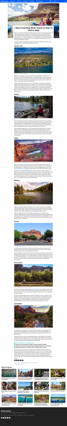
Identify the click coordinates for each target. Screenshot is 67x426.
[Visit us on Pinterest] (7, 418)
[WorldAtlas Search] (65, 1)
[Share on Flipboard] (15, 360)
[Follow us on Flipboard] (1, 418)
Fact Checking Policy (19, 415)
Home (2, 415)
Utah (15, 32)
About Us (14, 415)
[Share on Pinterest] (20, 360)
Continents (12, 1)
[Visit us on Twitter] (5, 418)
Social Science (39, 1)
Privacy (8, 415)
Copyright (11, 415)
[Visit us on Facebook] (3, 418)
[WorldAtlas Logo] (5, 1)
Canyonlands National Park (26, 170)
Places (9, 367)
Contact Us (5, 415)
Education (32, 1)
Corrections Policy (26, 415)
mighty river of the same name (35, 289)
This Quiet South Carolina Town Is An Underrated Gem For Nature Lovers (41, 379)
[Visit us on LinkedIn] (9, 418)
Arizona (31, 248)
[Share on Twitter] (19, 360)
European (33, 209)
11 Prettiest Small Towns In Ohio (58, 391)
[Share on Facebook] (17, 360)
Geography (25, 1)
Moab (15, 164)
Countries (19, 1)
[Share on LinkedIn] (22, 360)
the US (38, 32)
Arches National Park (18, 168)
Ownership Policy (31, 415)
